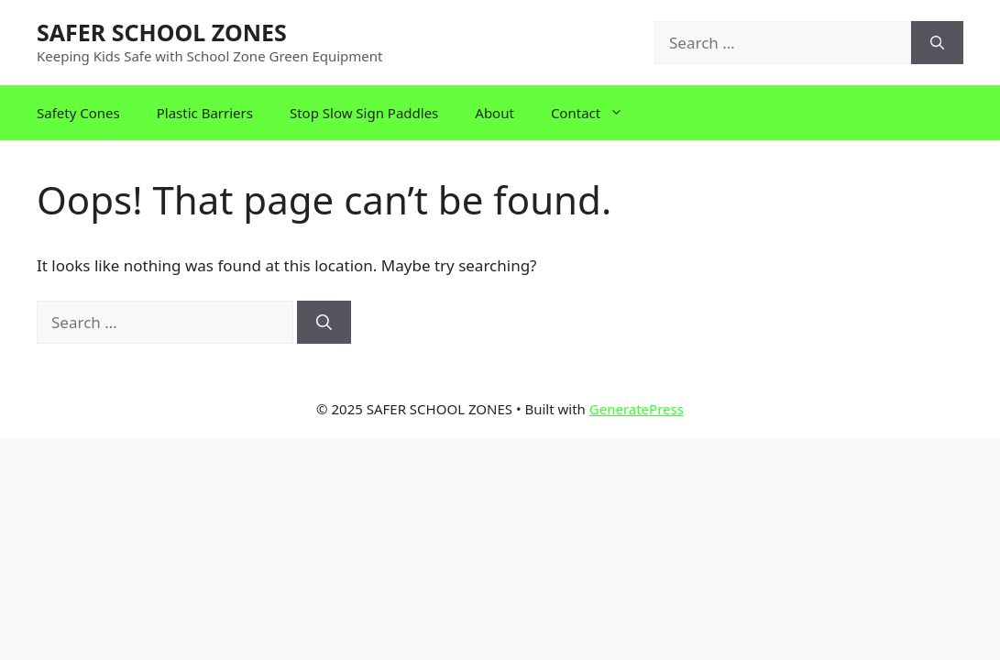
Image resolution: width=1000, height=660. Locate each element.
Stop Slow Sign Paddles (364, 113)
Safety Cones (78, 113)
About (494, 113)
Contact (596, 112)
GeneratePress (636, 409)
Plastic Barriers (205, 113)
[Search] (937, 43)
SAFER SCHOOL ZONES (162, 32)
